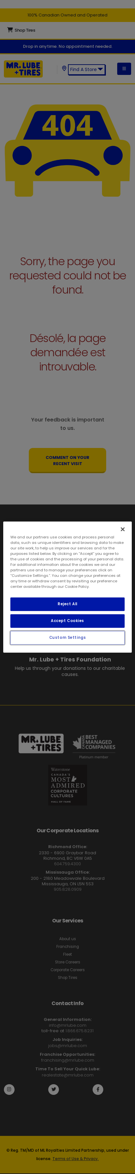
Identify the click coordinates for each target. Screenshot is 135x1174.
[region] (67, 586)
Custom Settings (67, 637)
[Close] (123, 529)
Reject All (67, 604)
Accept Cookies (67, 620)
